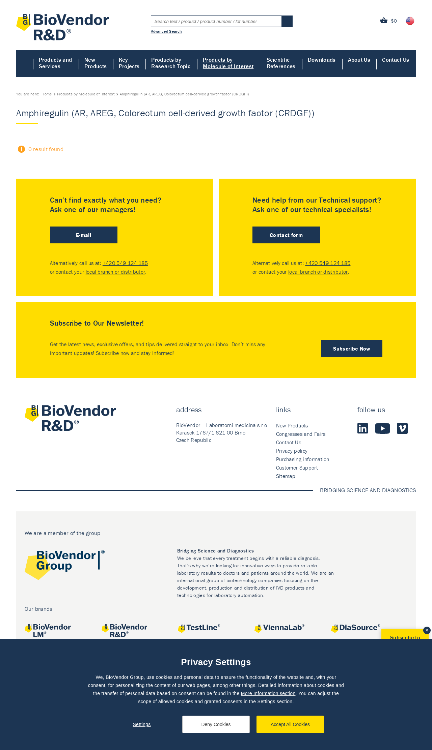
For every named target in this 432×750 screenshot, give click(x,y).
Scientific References (281, 63)
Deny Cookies (216, 724)
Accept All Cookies (290, 724)
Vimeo (402, 428)
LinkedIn (362, 428)
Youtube (382, 428)
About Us (359, 59)
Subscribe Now (351, 348)
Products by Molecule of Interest (228, 63)
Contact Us (395, 59)
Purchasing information (302, 459)
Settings (142, 724)
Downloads (322, 59)
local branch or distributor (115, 271)
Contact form (286, 235)
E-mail (83, 235)
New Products (95, 63)
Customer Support (297, 467)
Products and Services (55, 63)
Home (24, 63)
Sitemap (285, 476)
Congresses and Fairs (300, 433)
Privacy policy (291, 450)
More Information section (268, 693)
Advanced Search (166, 31)
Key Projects (129, 63)
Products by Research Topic (170, 63)
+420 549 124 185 (125, 263)
